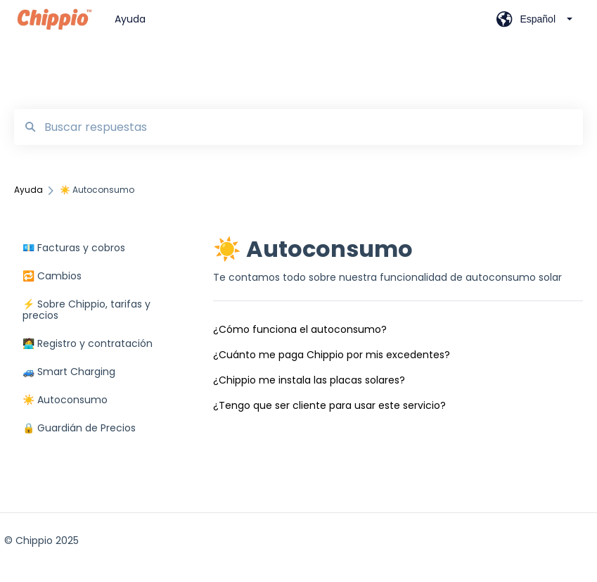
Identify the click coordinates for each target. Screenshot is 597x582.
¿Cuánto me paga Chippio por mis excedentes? (331, 355)
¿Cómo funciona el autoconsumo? (300, 329)
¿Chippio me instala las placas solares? (309, 380)
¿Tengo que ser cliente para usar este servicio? (329, 405)
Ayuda (130, 19)
